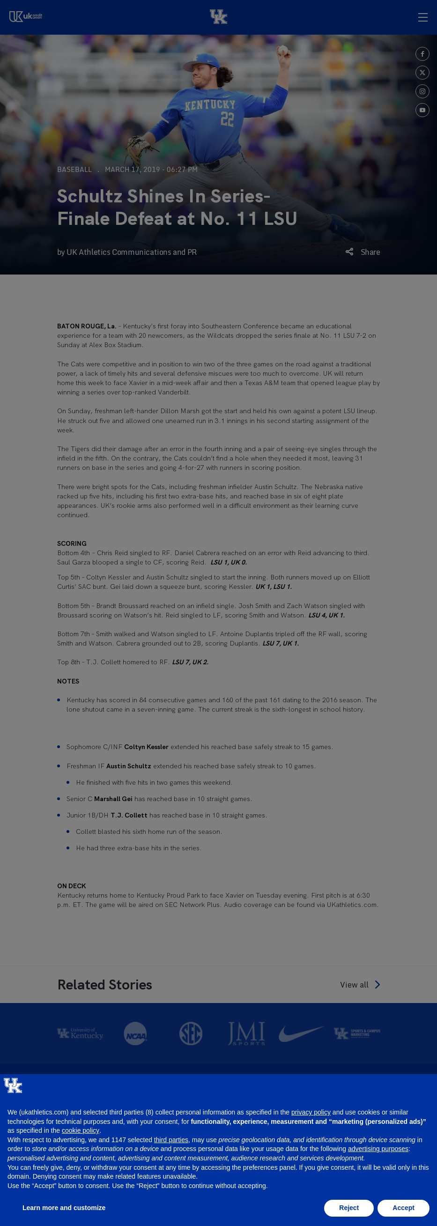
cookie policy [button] (80, 1130)
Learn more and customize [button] (63, 1207)
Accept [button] (404, 1207)
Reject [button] (349, 1207)
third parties (171, 1140)
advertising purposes (378, 1148)
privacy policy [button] (311, 1112)
